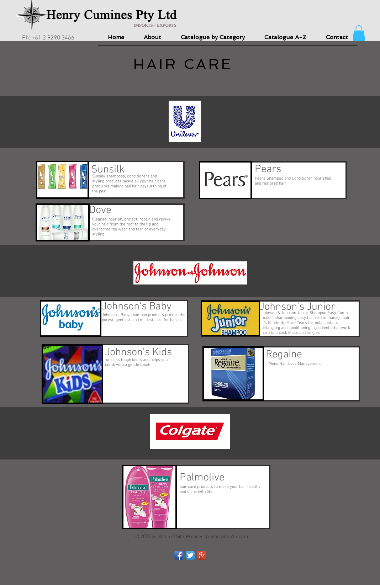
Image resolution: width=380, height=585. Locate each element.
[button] (358, 33)
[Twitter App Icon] (190, 555)
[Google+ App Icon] (201, 555)
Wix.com (239, 537)
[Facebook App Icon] (178, 555)
